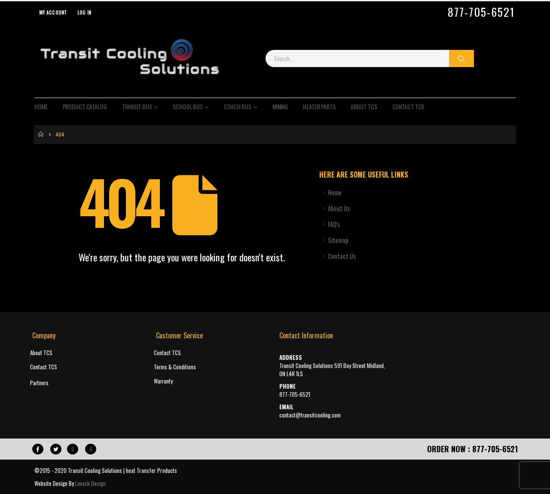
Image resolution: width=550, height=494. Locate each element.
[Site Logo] (129, 58)
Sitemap (338, 240)
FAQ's (334, 224)
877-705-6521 (481, 12)
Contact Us (342, 256)
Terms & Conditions (175, 367)
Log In (84, 12)
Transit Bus (137, 106)
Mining (280, 106)
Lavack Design (90, 483)
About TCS (364, 106)
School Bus (188, 106)
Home (41, 106)
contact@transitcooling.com (310, 415)
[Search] (461, 58)
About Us (339, 208)
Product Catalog (85, 106)
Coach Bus (237, 106)
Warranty (163, 381)
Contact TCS (408, 106)
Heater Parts (319, 106)
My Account (53, 12)
